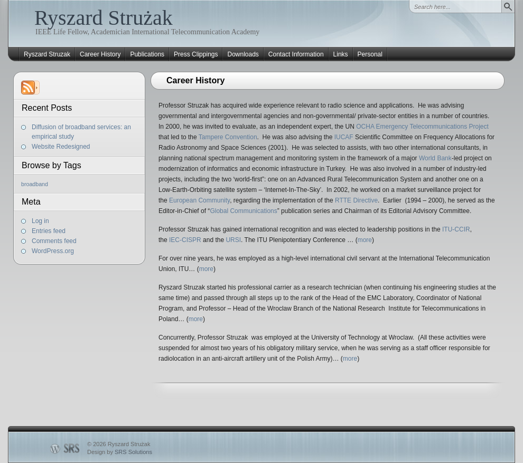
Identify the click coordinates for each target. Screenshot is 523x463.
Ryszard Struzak (47, 54)
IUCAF (343, 137)
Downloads (242, 54)
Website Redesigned (61, 146)
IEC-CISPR (185, 240)
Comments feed (54, 241)
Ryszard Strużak (103, 18)
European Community (199, 200)
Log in (40, 221)
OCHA (364, 126)
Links (340, 54)
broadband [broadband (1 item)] (34, 184)
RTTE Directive (356, 200)
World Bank (435, 158)
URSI (233, 240)
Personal (370, 54)
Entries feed (49, 231)
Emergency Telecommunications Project (432, 126)
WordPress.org (53, 251)
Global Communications (243, 211)
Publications (147, 54)
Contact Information (296, 54)
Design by (119, 452)
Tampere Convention (228, 137)
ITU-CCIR (456, 229)
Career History (100, 54)
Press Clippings (196, 54)
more (365, 240)
